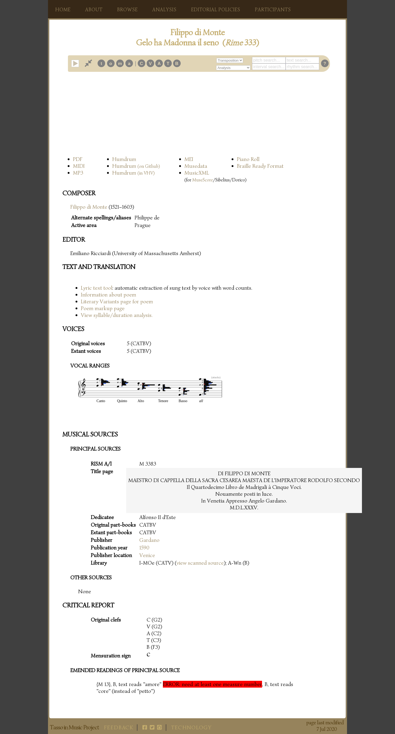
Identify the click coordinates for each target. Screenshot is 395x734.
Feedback (119, 727)
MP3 (78, 172)
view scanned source (200, 562)
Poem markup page (103, 308)
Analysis (164, 10)
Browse (127, 10)
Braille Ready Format (260, 166)
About (94, 10)
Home (63, 10)
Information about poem (108, 294)
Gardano (149, 540)
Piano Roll (248, 159)
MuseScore (202, 180)
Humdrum (124, 159)
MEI (188, 159)
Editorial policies (215, 10)
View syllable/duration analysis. (117, 315)
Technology (191, 727)
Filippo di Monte (88, 206)
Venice (147, 555)
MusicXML (196, 172)
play (78, 63)
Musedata (195, 166)
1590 (144, 547)
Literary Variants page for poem (117, 301)
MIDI (79, 166)
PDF (77, 159)
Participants (273, 10)
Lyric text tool (96, 287)
